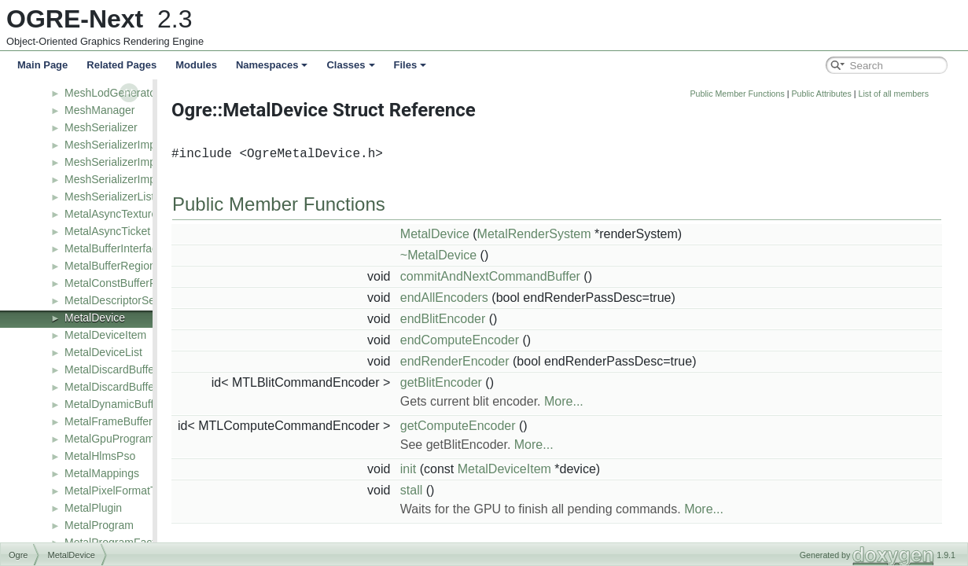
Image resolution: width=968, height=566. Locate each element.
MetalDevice (94, 317)
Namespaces (272, 65)
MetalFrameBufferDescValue (134, 421)
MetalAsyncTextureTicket (125, 214)
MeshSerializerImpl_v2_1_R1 (136, 179)
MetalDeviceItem (105, 335)
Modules (196, 65)
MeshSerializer (101, 127)
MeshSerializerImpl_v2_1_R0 (136, 162)
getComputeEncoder (537, 425)
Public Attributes (900, 93)
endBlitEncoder (522, 318)
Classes (350, 65)
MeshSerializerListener (120, 196)
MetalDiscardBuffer (111, 369)
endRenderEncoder (534, 361)
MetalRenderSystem (614, 234)
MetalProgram (99, 525)
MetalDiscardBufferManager (132, 386)
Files (410, 65)
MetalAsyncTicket (107, 231)
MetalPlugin (93, 508)
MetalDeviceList (103, 352)
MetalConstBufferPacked (125, 283)
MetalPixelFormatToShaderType (142, 490)
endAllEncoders (524, 297)
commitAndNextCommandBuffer (570, 276)
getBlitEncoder (520, 382)
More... (643, 401)
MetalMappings (101, 473)
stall (491, 490)
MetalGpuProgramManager (131, 438)
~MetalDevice (518, 255)
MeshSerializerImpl (111, 144)
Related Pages (121, 65)
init (487, 469)
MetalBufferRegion (110, 265)
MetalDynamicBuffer (114, 404)
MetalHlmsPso (99, 456)
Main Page (42, 65)
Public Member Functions (817, 93)
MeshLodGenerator (112, 92)
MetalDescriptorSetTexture (129, 300)
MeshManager (99, 110)
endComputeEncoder (539, 340)
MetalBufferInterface (114, 248)
